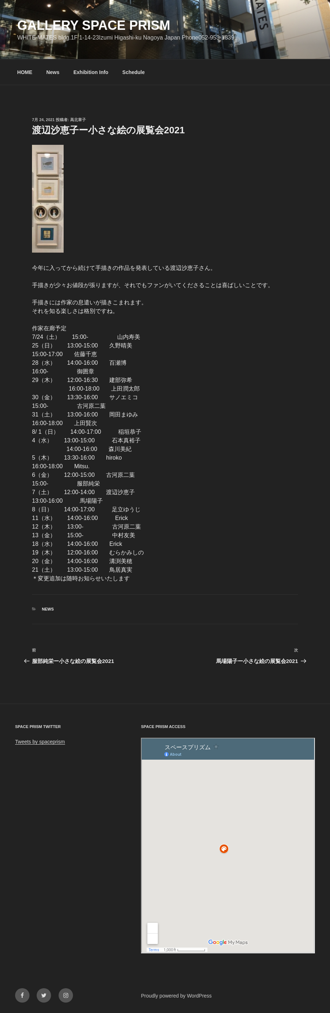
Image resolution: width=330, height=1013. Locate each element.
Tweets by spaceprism (40, 742)
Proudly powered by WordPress (176, 996)
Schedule (133, 72)
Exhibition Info (90, 72)
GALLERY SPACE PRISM (93, 25)
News (53, 72)
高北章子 (78, 120)
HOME (24, 72)
